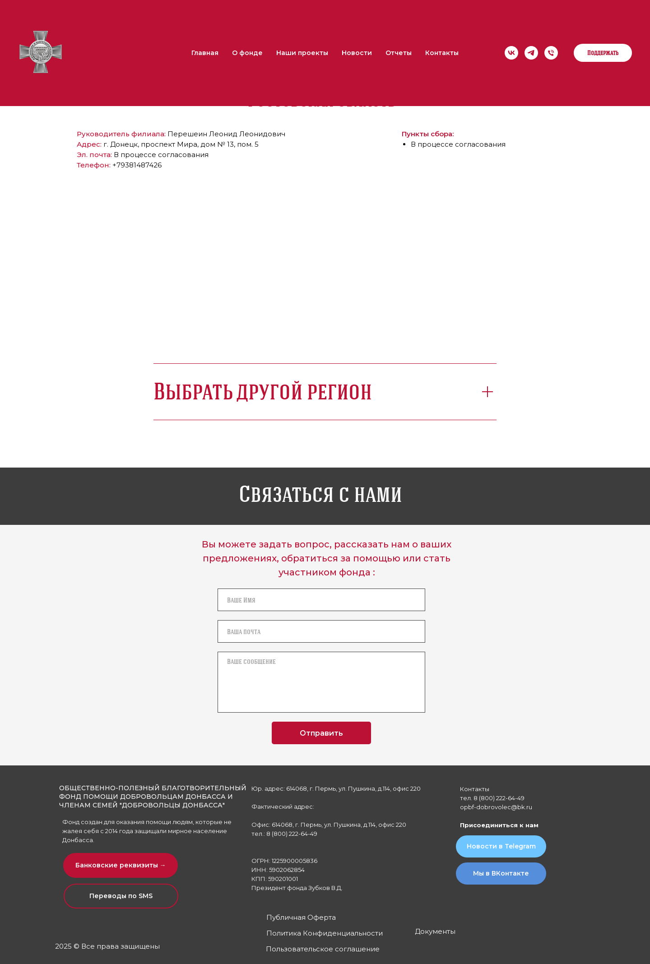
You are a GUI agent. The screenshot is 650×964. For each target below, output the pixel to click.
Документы (435, 931)
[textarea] (321, 682)
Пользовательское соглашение (323, 949)
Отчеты (398, 53)
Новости (357, 53)
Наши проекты (302, 53)
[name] (321, 600)
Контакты (442, 53)
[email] (321, 631)
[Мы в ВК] (511, 53)
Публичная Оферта (301, 917)
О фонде (247, 53)
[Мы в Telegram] (531, 53)
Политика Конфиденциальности (324, 933)
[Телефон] (551, 53)
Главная (204, 53)
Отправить (321, 733)
